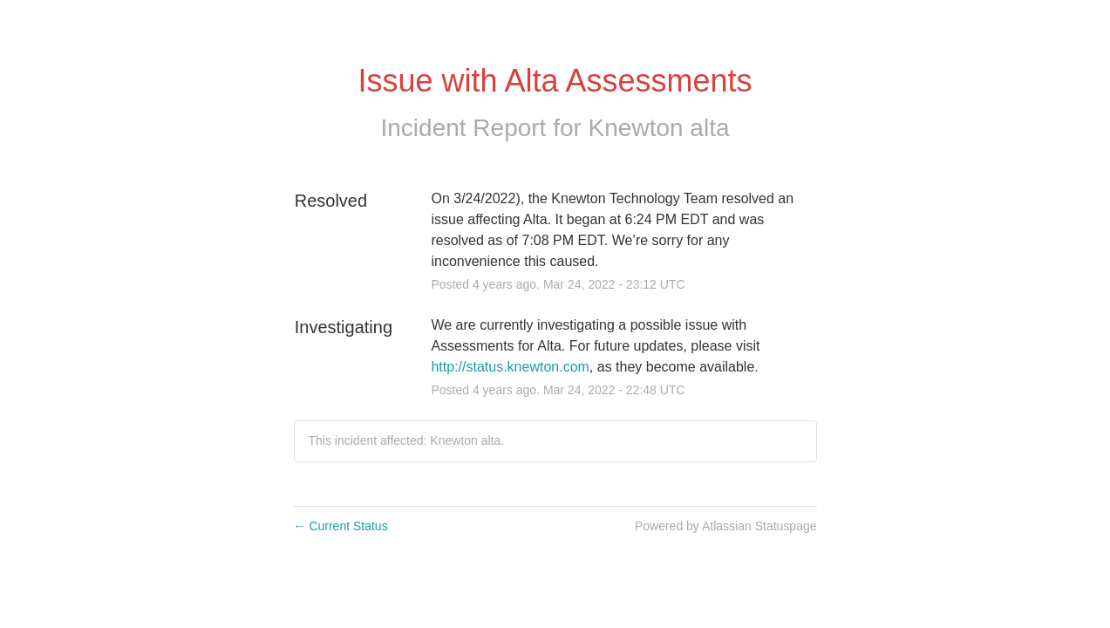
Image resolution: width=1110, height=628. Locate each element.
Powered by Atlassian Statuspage (726, 526)
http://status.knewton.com (510, 366)
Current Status (341, 526)
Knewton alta (659, 127)
